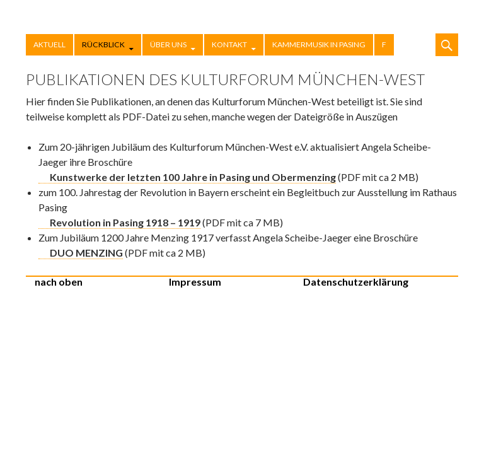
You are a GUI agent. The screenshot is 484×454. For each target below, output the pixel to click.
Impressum (195, 282)
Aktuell (49, 44)
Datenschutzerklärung (355, 282)
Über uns (168, 44)
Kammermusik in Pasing (319, 44)
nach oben (59, 282)
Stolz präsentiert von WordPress (434, 287)
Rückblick (103, 44)
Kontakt (229, 44)
